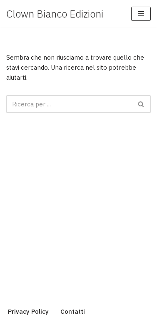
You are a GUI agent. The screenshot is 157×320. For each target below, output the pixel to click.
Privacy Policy (28, 311)
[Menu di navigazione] (141, 14)
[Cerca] (69, 104)
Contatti (72, 311)
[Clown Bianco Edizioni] (54, 14)
